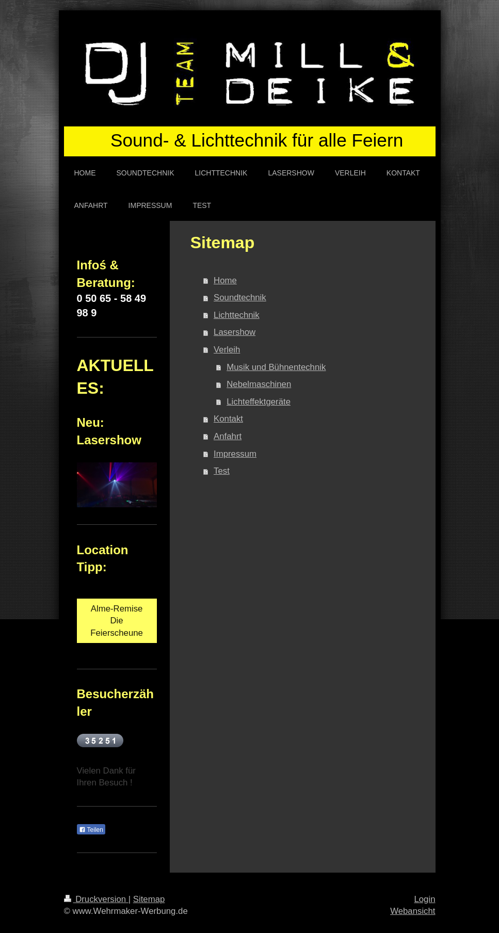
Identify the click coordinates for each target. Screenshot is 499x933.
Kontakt (228, 419)
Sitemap (149, 899)
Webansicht (412, 911)
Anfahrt (228, 436)
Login (424, 899)
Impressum (235, 454)
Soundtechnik (240, 297)
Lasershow (234, 332)
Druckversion (96, 899)
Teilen (91, 829)
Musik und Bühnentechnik (276, 367)
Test (222, 471)
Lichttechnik (237, 315)
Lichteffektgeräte (259, 402)
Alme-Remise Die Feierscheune (116, 621)
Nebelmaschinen (259, 384)
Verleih (227, 350)
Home (225, 280)
